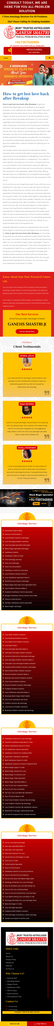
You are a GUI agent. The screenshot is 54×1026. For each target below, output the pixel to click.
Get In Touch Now (27, 331)
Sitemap (9, 966)
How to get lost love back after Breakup (26, 96)
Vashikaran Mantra (10, 552)
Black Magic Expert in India (13, 767)
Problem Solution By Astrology (14, 703)
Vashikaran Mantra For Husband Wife (17, 753)
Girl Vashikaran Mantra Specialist (15, 749)
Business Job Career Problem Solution (17, 678)
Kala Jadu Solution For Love (13, 853)
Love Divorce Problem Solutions (15, 707)
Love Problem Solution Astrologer (15, 538)
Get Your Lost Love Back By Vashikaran (17, 793)
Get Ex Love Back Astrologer (13, 842)
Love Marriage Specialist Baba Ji (15, 649)
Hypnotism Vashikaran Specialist (15, 757)
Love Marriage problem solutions (15, 541)
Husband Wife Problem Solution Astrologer (19, 667)
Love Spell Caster (9, 645)
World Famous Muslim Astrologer (15, 581)
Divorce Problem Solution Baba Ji (15, 674)
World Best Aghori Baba (12, 530)
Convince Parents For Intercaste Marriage (18, 656)
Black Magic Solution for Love (14, 771)
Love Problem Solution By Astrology (16, 803)
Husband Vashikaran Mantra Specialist (17, 592)
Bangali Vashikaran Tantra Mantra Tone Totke (19, 595)
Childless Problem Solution (13, 689)
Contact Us (10, 969)
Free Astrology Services (12, 559)
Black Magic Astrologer (12, 606)
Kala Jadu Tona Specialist (12, 850)
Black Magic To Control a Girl (13, 775)
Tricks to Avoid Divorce (11, 599)
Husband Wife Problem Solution (15, 911)
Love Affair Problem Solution (13, 635)
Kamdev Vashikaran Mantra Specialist (17, 603)
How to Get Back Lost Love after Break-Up (18, 886)
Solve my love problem (11, 567)
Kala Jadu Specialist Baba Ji (13, 846)
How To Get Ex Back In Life (13, 796)
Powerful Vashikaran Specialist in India (17, 742)
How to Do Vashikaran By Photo (15, 699)
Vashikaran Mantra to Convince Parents (17, 871)
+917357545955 (27, 42)
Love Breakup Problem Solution (15, 638)
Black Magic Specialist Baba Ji (14, 782)
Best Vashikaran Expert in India (14, 760)
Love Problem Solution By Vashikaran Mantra (19, 807)
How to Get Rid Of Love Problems (15, 875)
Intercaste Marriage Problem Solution (17, 653)
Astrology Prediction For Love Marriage (17, 882)
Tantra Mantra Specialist (12, 864)
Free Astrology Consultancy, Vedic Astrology (19, 915)
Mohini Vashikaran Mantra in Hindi (16, 746)
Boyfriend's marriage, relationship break (18, 811)
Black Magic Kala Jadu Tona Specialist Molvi (19, 585)
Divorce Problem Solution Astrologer (16, 685)
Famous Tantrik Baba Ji (12, 534)
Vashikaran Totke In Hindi (12, 556)
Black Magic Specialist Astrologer (15, 549)
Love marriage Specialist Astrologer (16, 545)
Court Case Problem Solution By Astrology (18, 800)
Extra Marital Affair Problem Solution (16, 671)
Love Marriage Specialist (12, 907)
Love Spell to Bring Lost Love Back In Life (18, 897)
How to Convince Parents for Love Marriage (19, 893)
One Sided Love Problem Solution (15, 642)
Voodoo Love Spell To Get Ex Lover (15, 918)
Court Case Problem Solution (14, 681)
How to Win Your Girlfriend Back (15, 889)
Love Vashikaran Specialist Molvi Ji (15, 577)
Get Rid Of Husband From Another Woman (19, 814)
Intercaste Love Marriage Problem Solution (19, 663)
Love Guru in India (10, 860)
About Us (9, 956)
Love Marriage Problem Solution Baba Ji (18, 660)
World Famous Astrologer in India (15, 857)
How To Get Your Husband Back (15, 785)
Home (6, 58)
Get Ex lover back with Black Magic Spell (18, 879)
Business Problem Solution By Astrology (18, 710)
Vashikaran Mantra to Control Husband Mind (19, 764)
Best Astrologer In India (12, 904)
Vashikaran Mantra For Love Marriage (17, 738)
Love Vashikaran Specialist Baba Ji (15, 692)
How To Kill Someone (11, 868)
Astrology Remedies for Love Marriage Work (19, 900)
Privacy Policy (11, 959)
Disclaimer (10, 963)
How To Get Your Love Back (13, 789)
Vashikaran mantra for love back (15, 570)
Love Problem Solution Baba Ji (14, 588)
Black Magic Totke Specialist (13, 778)
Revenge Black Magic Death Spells (16, 696)
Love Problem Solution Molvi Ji (14, 574)
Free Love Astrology (10, 563)
